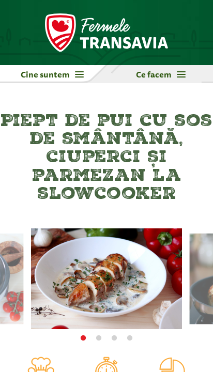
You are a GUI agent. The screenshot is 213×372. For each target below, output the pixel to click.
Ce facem (161, 74)
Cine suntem (52, 74)
